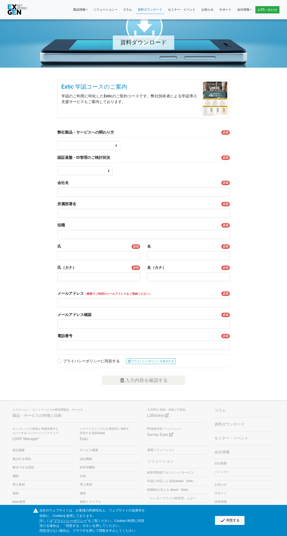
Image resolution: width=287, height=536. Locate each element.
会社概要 (220, 463)
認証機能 (86, 459)
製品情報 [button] (79, 9)
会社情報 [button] (243, 9)
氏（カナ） (98, 267)
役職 (143, 225)
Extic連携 (19, 501)
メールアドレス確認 (143, 314)
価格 (16, 493)
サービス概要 (89, 450)
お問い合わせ (267, 10)
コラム (127, 9)
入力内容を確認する (143, 380)
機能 (16, 476)
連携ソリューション (161, 450)
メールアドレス (143, 293)
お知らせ (207, 9)
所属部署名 (143, 204)
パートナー (222, 472)
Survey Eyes (160, 435)
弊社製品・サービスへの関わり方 (143, 132)
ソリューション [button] (104, 9)
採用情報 (220, 501)
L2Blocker (158, 415)
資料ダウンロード (150, 9)
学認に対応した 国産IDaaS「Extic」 (171, 481)
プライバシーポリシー (70, 521)
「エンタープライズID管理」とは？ (171, 498)
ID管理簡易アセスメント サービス (170, 472)
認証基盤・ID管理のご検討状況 (143, 157)
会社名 (143, 182)
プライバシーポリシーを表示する (151, 361)
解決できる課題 (23, 467)
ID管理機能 (87, 467)
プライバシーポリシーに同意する (91, 361)
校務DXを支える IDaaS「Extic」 (169, 489)
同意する (230, 520)
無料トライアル (90, 501)
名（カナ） (188, 267)
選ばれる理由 (22, 459)
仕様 (83, 476)
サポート (225, 9)
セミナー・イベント (182, 9)
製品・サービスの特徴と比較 (37, 415)
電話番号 (143, 336)
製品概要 (19, 450)
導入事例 (19, 484)
